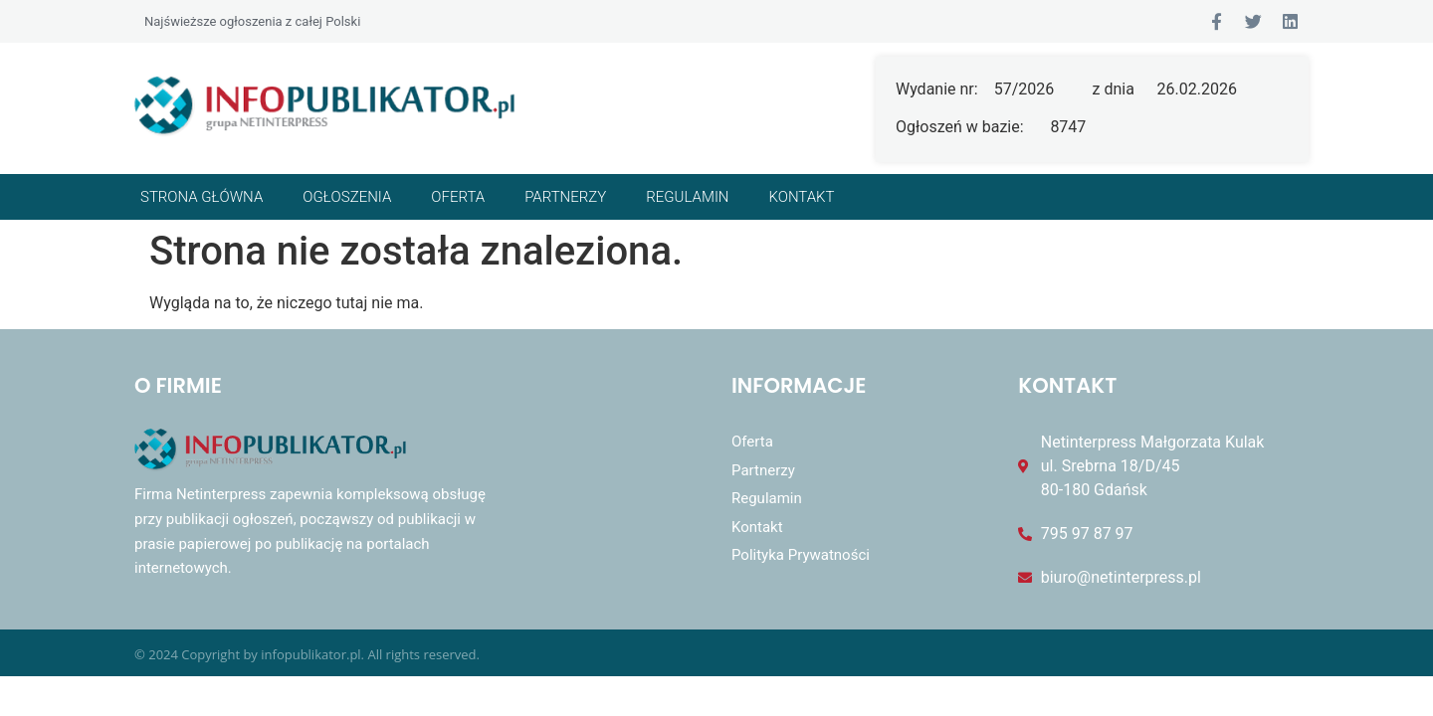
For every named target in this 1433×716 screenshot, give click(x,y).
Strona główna (201, 197)
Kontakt (802, 197)
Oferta (458, 197)
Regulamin (687, 197)
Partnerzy (565, 197)
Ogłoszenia (347, 197)
